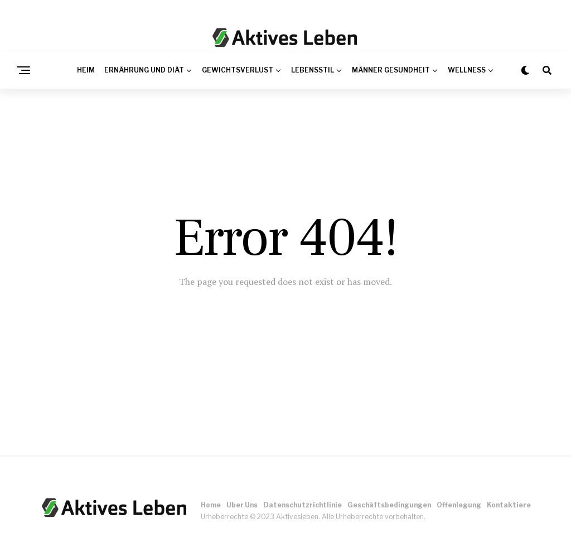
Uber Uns (242, 505)
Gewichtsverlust (237, 70)
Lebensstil (312, 70)
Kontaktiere (509, 505)
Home (211, 505)
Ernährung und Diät (144, 70)
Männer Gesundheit (391, 70)
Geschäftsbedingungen (389, 505)
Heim (86, 70)
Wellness (467, 70)
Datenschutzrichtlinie (302, 505)
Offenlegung (459, 505)
